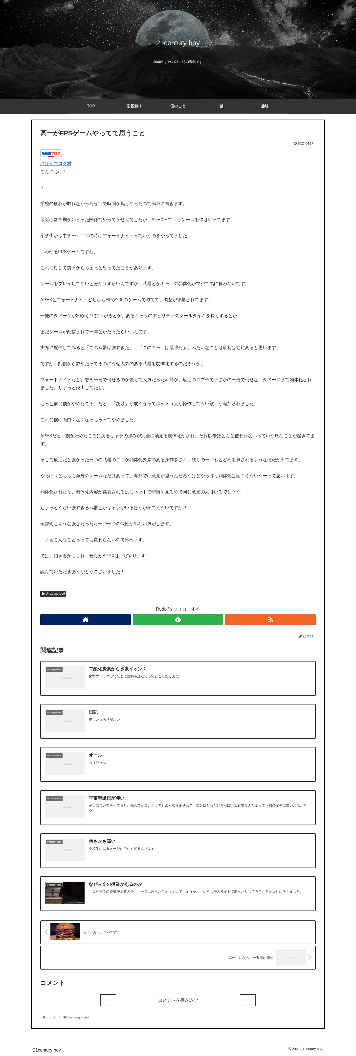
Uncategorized (53, 593)
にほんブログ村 (55, 163)
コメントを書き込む (178, 1000)
